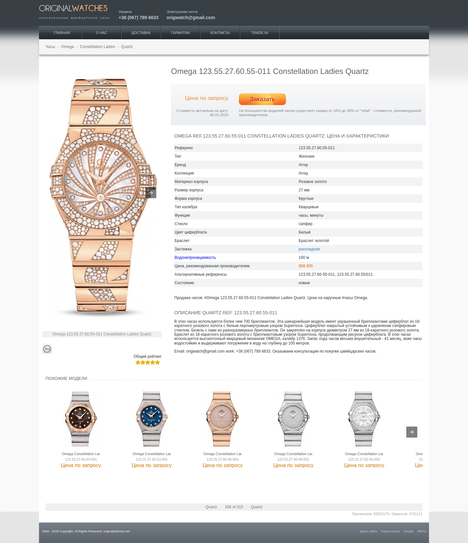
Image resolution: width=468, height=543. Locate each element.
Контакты (220, 33)
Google (409, 531)
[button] (150, 192)
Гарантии (180, 33)
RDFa (422, 531)
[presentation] (411, 432)
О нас (101, 33)
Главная (62, 33)
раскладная (309, 249)
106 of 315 (234, 507)
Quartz (211, 507)
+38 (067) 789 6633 (139, 17)
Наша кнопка (390, 531)
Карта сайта (368, 531)
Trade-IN (259, 33)
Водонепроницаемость (195, 257)
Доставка (141, 33)
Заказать (262, 99)
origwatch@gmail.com (191, 17)
